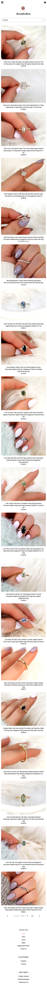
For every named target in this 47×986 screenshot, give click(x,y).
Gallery (23, 943)
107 (32, 916)
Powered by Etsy (23, 982)
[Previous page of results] (7, 916)
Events (23, 940)
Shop (23, 934)
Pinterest (23, 964)
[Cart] (45, 2)
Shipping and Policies (23, 946)
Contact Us (23, 949)
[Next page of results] (39, 916)
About (23, 937)
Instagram (23, 961)
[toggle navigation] (2, 2)
